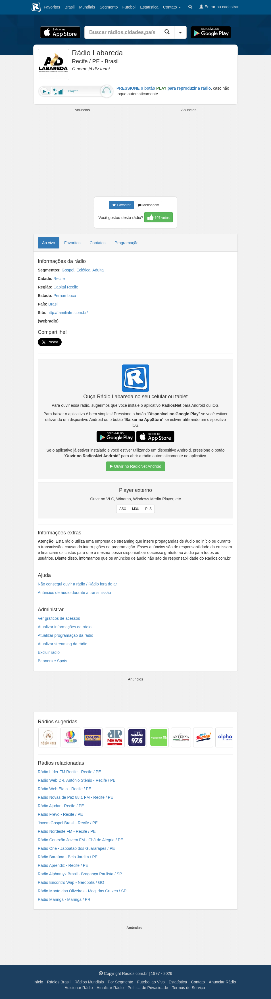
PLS (148, 509)
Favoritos (52, 7)
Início (38, 982)
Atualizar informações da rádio (64, 627)
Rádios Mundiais (89, 982)
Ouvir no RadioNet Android (135, 466)
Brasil (70, 7)
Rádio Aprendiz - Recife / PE (63, 865)
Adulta (98, 270)
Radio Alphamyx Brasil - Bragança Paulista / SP (80, 874)
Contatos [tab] (98, 243)
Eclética (83, 270)
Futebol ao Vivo (151, 982)
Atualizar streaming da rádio (62, 644)
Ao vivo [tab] (48, 243)
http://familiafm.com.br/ (67, 312)
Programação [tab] (127, 243)
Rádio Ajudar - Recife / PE (61, 806)
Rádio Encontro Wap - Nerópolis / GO (71, 882)
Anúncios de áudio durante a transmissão (74, 592)
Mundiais (87, 7)
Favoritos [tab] (72, 243)
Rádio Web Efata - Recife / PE (64, 789)
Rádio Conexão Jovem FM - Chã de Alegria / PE (80, 840)
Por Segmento (120, 982)
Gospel (68, 270)
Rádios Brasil (58, 982)
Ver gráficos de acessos (59, 618)
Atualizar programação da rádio (65, 635)
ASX (122, 509)
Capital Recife (65, 287)
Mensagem (148, 205)
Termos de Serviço (188, 987)
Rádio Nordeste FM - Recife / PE (67, 831)
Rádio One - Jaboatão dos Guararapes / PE (76, 848)
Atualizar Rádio (110, 987)
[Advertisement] (82, 152)
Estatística (149, 7)
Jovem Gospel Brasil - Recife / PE (68, 823)
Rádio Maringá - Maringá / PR (64, 899)
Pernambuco (64, 295)
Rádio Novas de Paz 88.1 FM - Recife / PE (75, 797)
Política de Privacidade (148, 987)
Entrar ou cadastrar (219, 7)
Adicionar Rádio (79, 987)
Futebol (129, 7)
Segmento (109, 7)
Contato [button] (172, 7)
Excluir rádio (49, 652)
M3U (135, 509)
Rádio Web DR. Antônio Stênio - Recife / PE (77, 780)
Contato (198, 982)
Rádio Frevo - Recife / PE (60, 814)
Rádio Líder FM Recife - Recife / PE (69, 772)
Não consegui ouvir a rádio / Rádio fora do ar (77, 584)
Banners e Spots (52, 661)
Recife (59, 278)
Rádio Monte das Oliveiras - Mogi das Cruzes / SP (82, 891)
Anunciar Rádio (222, 982)
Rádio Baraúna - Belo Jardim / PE (67, 857)
